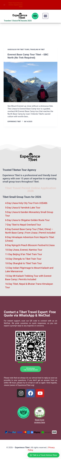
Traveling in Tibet (37, 49)
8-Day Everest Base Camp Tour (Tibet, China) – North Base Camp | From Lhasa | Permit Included (30, 231)
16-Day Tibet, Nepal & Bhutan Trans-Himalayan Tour (29, 286)
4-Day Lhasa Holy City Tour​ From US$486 (26, 203)
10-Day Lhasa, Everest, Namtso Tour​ (23, 249)
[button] (45, 16)
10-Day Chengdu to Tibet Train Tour (23, 258)
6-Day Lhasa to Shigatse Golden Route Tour (27, 220)
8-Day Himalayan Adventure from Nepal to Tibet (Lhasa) (29, 239)
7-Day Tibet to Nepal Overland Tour (23, 224)
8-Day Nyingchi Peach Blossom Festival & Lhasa (30, 245)
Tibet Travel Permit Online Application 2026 (30, 189)
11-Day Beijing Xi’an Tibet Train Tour (23, 254)
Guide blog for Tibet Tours (18, 49)
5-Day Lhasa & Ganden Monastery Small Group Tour (29, 214)
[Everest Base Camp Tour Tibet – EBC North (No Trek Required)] (30, 82)
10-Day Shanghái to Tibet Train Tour (23, 263)
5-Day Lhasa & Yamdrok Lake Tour (22, 207)
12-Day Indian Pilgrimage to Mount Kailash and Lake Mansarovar (29, 269)
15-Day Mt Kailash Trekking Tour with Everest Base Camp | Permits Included (28, 277)
